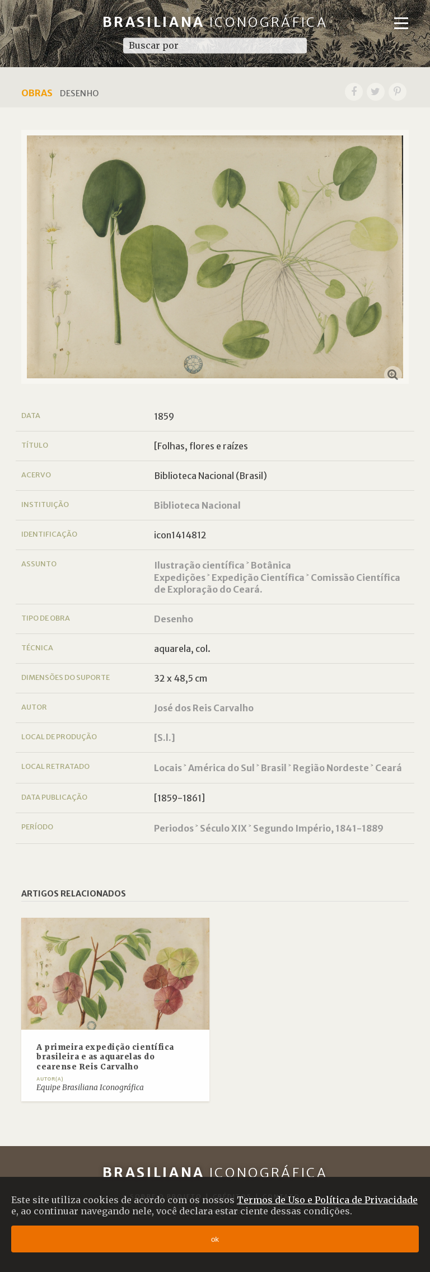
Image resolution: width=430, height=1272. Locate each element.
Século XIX (223, 828)
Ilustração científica (199, 565)
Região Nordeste (331, 767)
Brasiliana (215, 22)
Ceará (388, 767)
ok (215, 1239)
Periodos (174, 828)
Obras (37, 92)
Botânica (271, 565)
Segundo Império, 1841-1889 (318, 828)
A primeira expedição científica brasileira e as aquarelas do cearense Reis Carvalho (105, 1057)
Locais (168, 767)
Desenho (173, 619)
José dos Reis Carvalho (204, 708)
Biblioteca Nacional (197, 505)
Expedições (179, 577)
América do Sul (221, 767)
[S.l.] (164, 737)
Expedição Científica (258, 577)
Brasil (274, 767)
